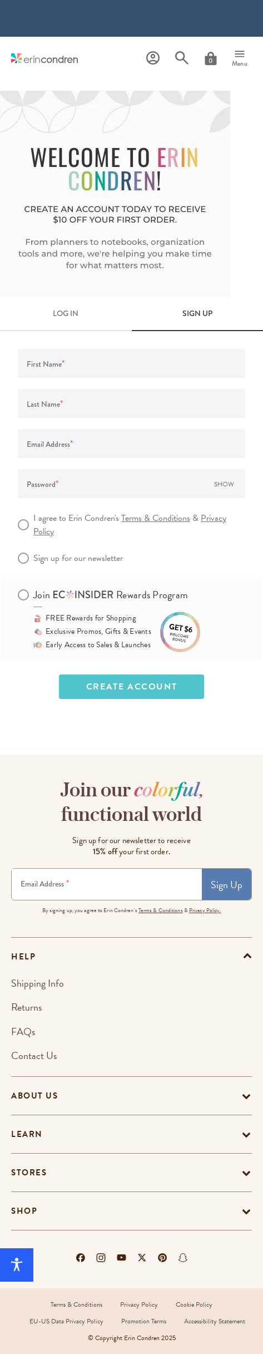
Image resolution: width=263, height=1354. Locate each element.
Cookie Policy (194, 1304)
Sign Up (226, 884)
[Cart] (211, 58)
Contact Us (34, 1055)
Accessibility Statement (214, 1321)
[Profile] (153, 58)
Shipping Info (37, 983)
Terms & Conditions (155, 518)
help (23, 957)
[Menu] (239, 58)
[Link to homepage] (44, 58)
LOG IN (65, 313)
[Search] (182, 58)
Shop (24, 1211)
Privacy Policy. (205, 910)
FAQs (23, 1031)
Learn (27, 1134)
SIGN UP (197, 313)
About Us (34, 1096)
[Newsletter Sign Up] (107, 884)
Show (224, 484)
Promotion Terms (143, 1321)
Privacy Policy (139, 1304)
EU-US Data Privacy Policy (66, 1321)
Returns (26, 1007)
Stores (29, 1172)
